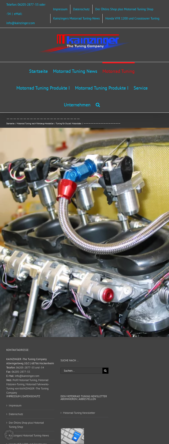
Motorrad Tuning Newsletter (79, 413)
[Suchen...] (81, 371)
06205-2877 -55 (21, 371)
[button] (98, 104)
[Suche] (105, 371)
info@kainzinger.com (27, 376)
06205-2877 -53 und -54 (30, 367)
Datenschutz (16, 414)
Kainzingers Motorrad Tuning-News (29, 435)
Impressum (15, 405)
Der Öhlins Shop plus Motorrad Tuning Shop (26, 425)
